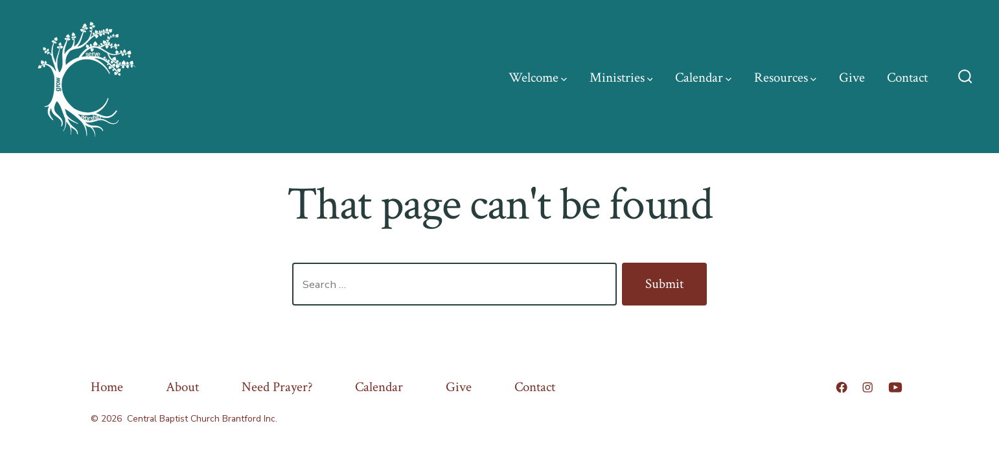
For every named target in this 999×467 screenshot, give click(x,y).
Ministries (621, 77)
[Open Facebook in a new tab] (841, 387)
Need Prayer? (277, 387)
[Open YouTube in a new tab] (895, 387)
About (182, 387)
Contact (907, 77)
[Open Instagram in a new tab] (867, 387)
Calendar (703, 77)
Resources (785, 77)
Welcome (538, 77)
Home (107, 387)
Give (852, 77)
